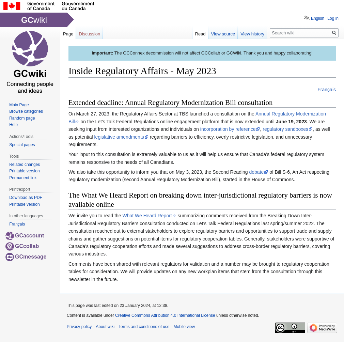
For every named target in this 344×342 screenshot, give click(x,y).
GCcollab (22, 246)
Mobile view (184, 326)
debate (256, 172)
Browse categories (26, 111)
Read (200, 33)
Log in (333, 18)
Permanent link (22, 177)
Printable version (24, 171)
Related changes (24, 164)
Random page (22, 118)
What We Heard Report (147, 215)
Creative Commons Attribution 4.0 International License (165, 315)
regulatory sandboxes (285, 129)
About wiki (105, 326)
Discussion (89, 33)
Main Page (19, 105)
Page (68, 33)
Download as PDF (25, 197)
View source (223, 33)
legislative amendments (119, 137)
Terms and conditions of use (144, 326)
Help (13, 124)
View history (252, 33)
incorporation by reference (228, 129)
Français (326, 89)
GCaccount (24, 235)
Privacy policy (79, 326)
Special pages (22, 144)
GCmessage (26, 257)
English (317, 18)
